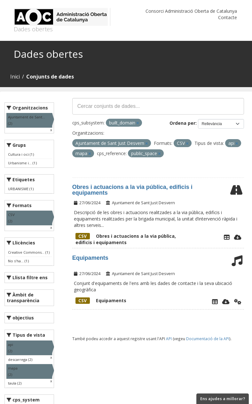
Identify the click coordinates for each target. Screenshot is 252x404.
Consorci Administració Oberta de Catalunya (191, 11)
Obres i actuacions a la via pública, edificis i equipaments (132, 190)
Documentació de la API (207, 338)
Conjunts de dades (50, 76)
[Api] (237, 301)
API (169, 338)
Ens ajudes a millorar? (222, 398)
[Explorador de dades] (227, 237)
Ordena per (182, 123)
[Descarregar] (237, 237)
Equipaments (90, 258)
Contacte (227, 17)
